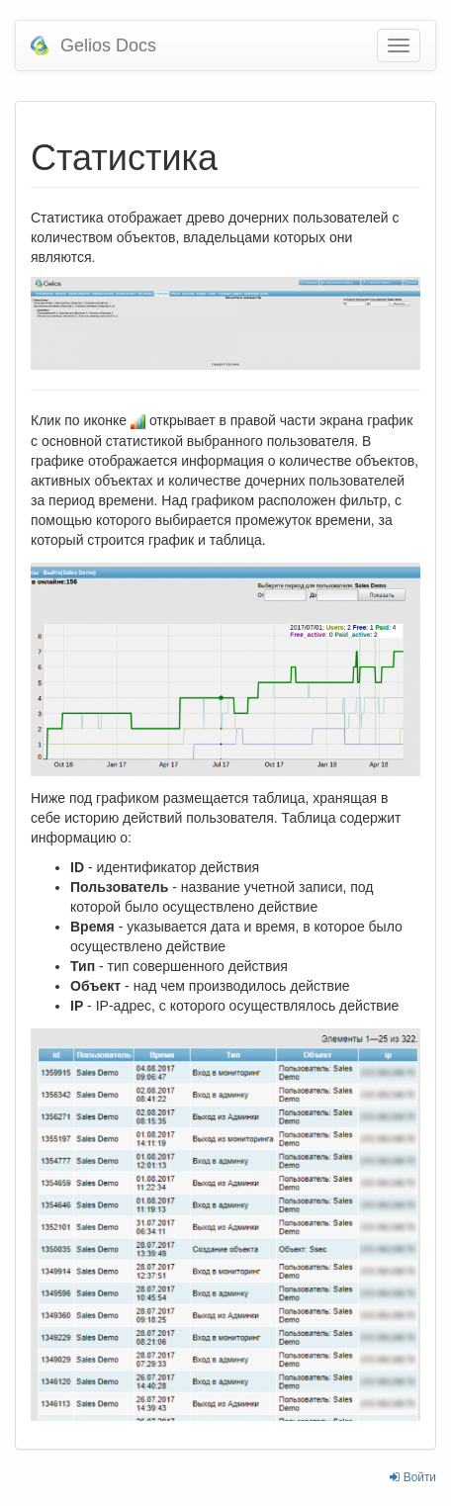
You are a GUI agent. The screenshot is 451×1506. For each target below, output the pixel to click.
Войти (413, 1477)
